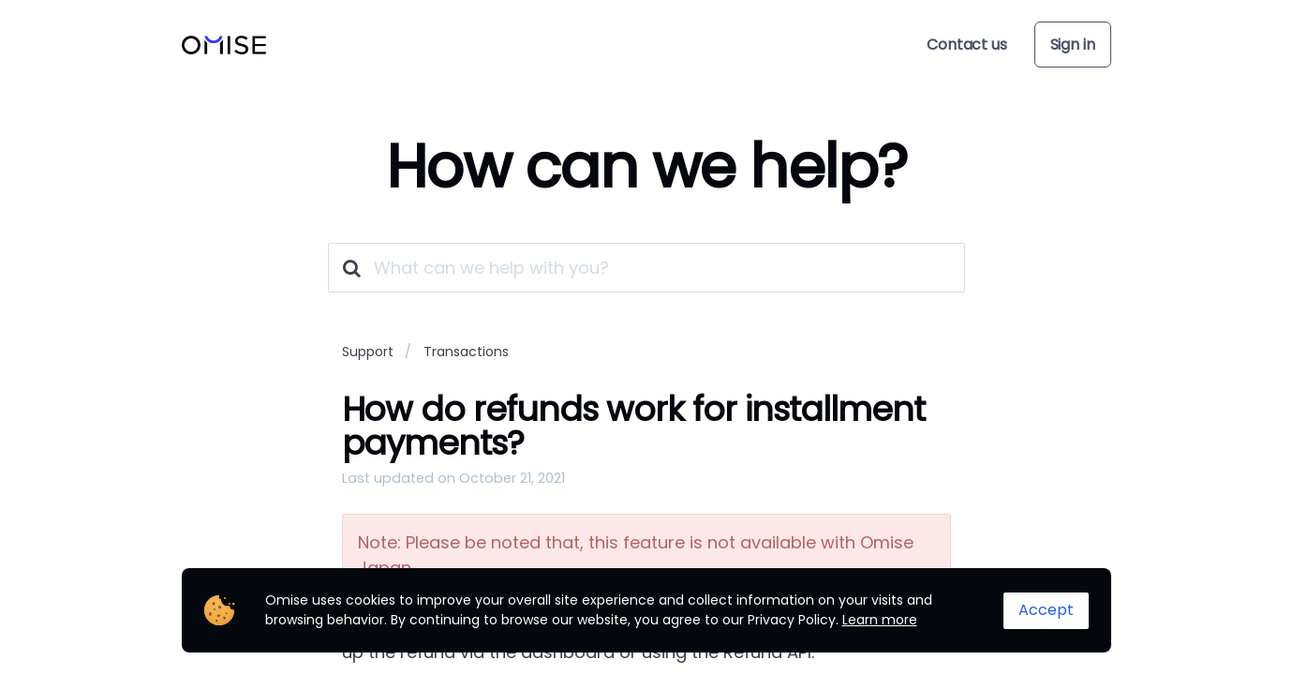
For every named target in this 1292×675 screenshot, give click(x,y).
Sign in (1072, 44)
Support (368, 351)
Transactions (466, 351)
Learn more (879, 619)
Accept (1046, 610)
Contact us (966, 44)
